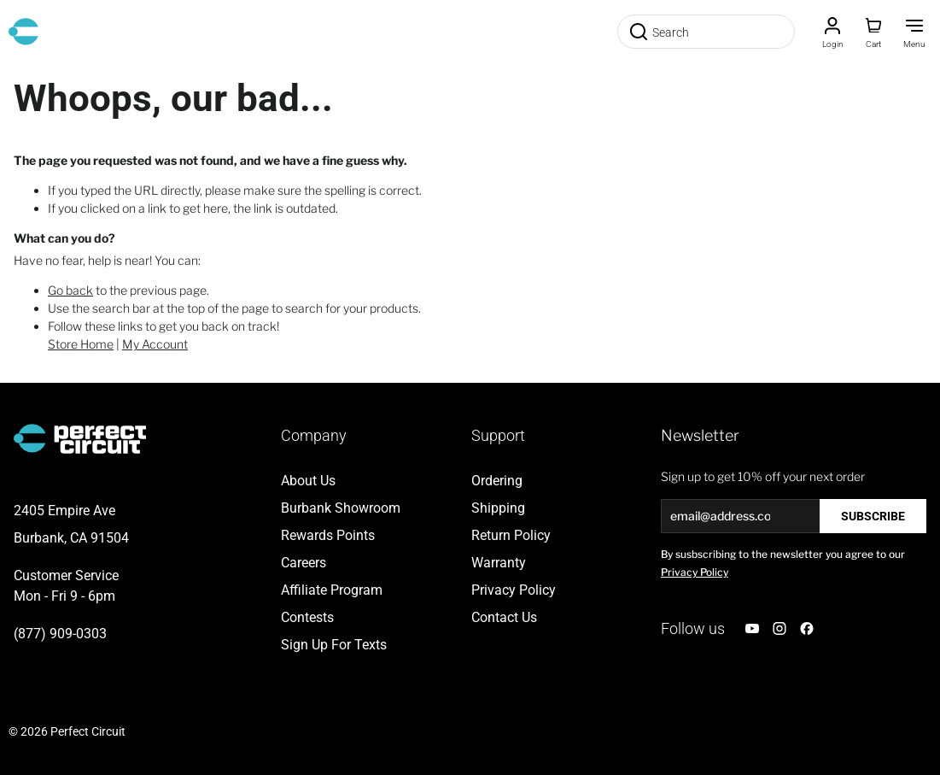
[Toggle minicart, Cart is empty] (873, 32)
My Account (155, 344)
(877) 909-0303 (60, 633)
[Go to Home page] (23, 31)
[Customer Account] (832, 32)
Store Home (81, 344)
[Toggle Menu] (914, 32)
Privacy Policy (694, 572)
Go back (70, 290)
